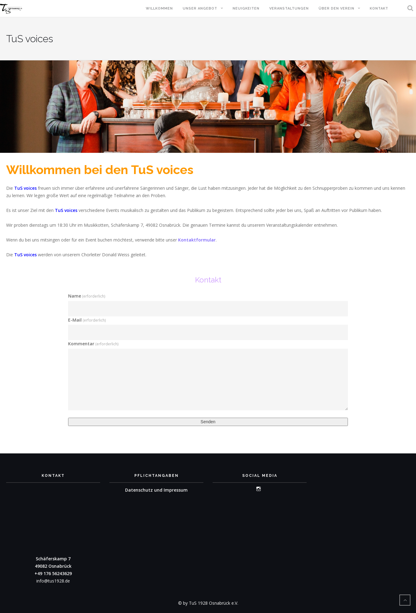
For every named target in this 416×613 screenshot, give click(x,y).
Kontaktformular (197, 240)
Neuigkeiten (246, 8)
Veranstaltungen (289, 8)
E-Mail (87, 320)
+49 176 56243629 (53, 573)
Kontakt (379, 8)
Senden (208, 421)
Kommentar (93, 344)
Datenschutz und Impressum (156, 490)
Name (86, 296)
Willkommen (159, 8)
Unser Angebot (200, 8)
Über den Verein (336, 8)
